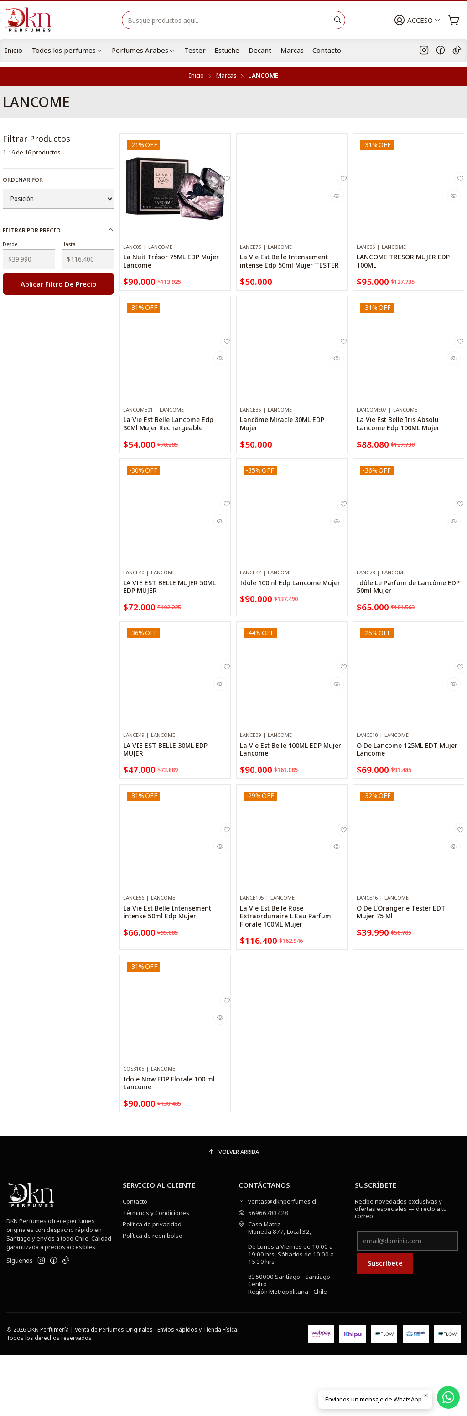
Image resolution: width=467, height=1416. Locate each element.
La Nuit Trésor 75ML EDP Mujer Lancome (171, 263)
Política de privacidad (152, 1285)
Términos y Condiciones (156, 1273)
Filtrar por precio (58, 230)
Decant (260, 50)
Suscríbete (385, 1323)
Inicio (13, 50)
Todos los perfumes (67, 50)
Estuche (226, 50)
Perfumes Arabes (143, 50)
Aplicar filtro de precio (59, 283)
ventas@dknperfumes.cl (277, 1262)
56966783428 (263, 1273)
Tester (195, 50)
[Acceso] (419, 20)
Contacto (326, 50)
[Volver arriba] (233, 1213)
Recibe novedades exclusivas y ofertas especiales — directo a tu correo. (401, 1269)
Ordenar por (23, 179)
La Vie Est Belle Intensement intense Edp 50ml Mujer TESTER (288, 268)
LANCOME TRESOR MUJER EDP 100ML (407, 263)
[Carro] (454, 20)
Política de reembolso (152, 1296)
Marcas (292, 50)
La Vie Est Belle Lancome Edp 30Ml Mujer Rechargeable (170, 489)
